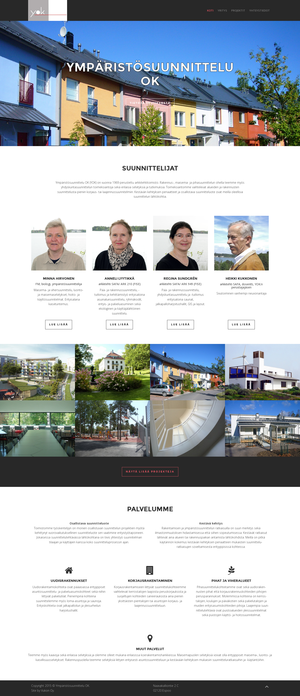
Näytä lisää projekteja (150, 471)
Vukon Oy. (47, 690)
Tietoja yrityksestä (150, 103)
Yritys (222, 10)
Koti (210, 10)
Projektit (238, 10)
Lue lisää (58, 324)
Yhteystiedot (259, 10)
